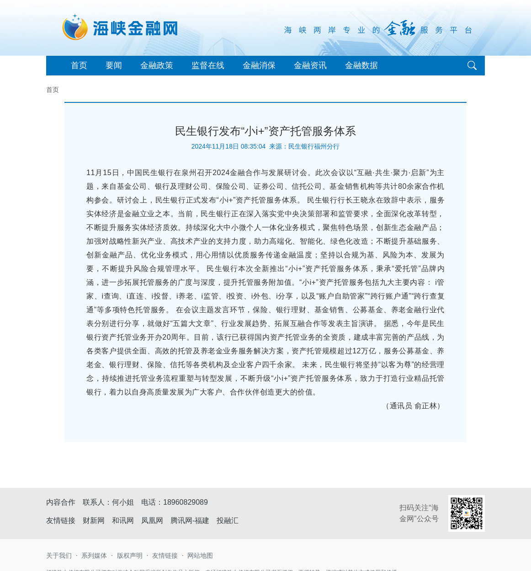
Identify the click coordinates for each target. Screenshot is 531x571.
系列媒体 (94, 555)
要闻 (114, 65)
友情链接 (165, 555)
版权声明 (130, 555)
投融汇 (228, 520)
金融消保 (259, 65)
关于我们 (59, 555)
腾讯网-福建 (189, 520)
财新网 (94, 520)
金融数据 (361, 65)
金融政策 (156, 65)
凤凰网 (152, 520)
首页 (79, 65)
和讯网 (123, 520)
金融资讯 (310, 65)
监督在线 (207, 65)
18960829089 (185, 502)
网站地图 (200, 555)
